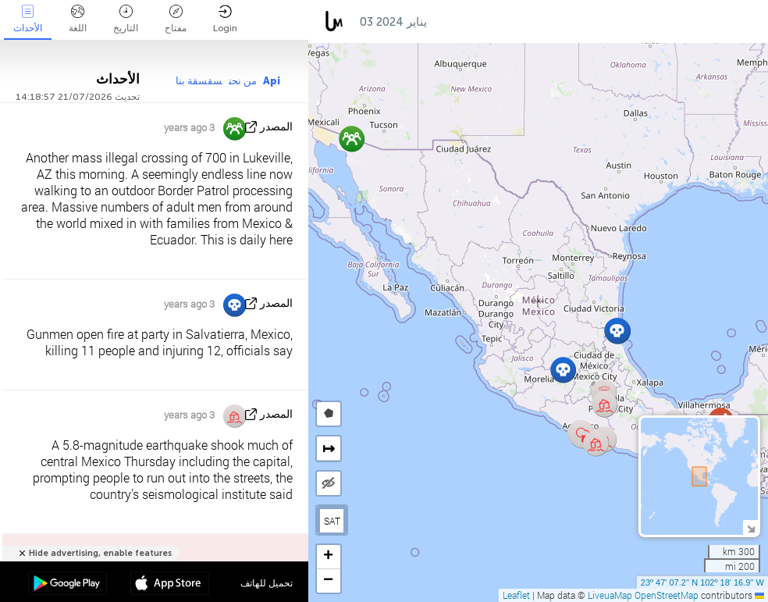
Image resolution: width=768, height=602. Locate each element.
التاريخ (125, 19)
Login (225, 19)
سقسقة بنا (199, 81)
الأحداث (27, 19)
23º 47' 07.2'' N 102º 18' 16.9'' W (702, 582)
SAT (332, 521)
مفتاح (176, 19)
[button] (617, 330)
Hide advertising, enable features (100, 553)
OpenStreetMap (667, 595)
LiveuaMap (610, 595)
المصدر (276, 127)
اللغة (78, 19)
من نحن (243, 81)
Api (271, 81)
